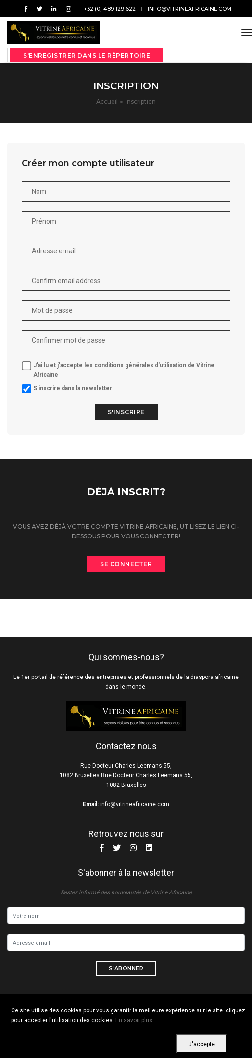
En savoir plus (133, 1020)
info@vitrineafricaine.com (189, 8)
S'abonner (126, 968)
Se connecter (126, 564)
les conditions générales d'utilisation (125, 365)
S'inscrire (116, 412)
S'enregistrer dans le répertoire (86, 55)
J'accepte (202, 1044)
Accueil (107, 101)
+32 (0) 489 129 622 (110, 8)
